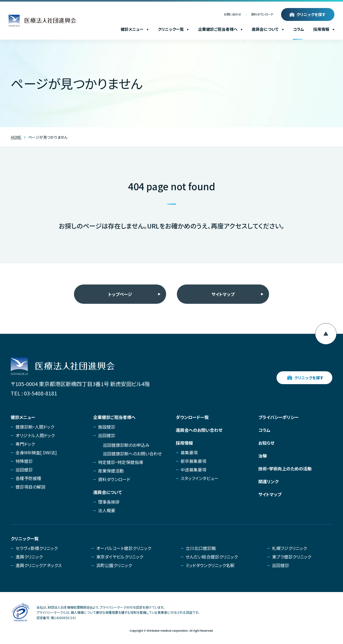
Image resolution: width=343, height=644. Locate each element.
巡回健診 (24, 469)
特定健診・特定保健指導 (120, 462)
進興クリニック (29, 556)
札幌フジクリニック (289, 548)
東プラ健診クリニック (291, 556)
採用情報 (323, 29)
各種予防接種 (28, 478)
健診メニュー (135, 29)
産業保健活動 (111, 470)
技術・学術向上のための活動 (285, 468)
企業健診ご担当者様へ (220, 29)
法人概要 (106, 510)
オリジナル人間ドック (35, 435)
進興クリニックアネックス (39, 565)
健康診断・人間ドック (35, 427)
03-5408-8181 (40, 393)
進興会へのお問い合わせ (199, 430)
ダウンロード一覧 (192, 417)
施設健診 (106, 427)
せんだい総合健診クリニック (212, 556)
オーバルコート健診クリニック (123, 548)
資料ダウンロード (262, 14)
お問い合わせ (232, 14)
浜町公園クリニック (114, 565)
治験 (262, 455)
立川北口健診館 (201, 548)
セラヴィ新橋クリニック (37, 548)
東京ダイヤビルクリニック (119, 556)
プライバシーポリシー (278, 417)
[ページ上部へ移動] (326, 334)
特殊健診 (24, 461)
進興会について (268, 29)
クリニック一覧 (173, 29)
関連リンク (268, 481)
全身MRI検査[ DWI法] (36, 452)
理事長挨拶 (109, 502)
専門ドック (25, 444)
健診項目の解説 (30, 487)
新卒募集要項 (193, 461)
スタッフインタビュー (199, 478)
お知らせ (266, 443)
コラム (298, 29)
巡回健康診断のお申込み (126, 445)
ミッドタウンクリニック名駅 (210, 565)
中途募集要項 (193, 469)
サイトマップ (222, 294)
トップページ (120, 294)
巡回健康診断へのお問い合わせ (132, 453)
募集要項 (189, 452)
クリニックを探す (311, 14)
